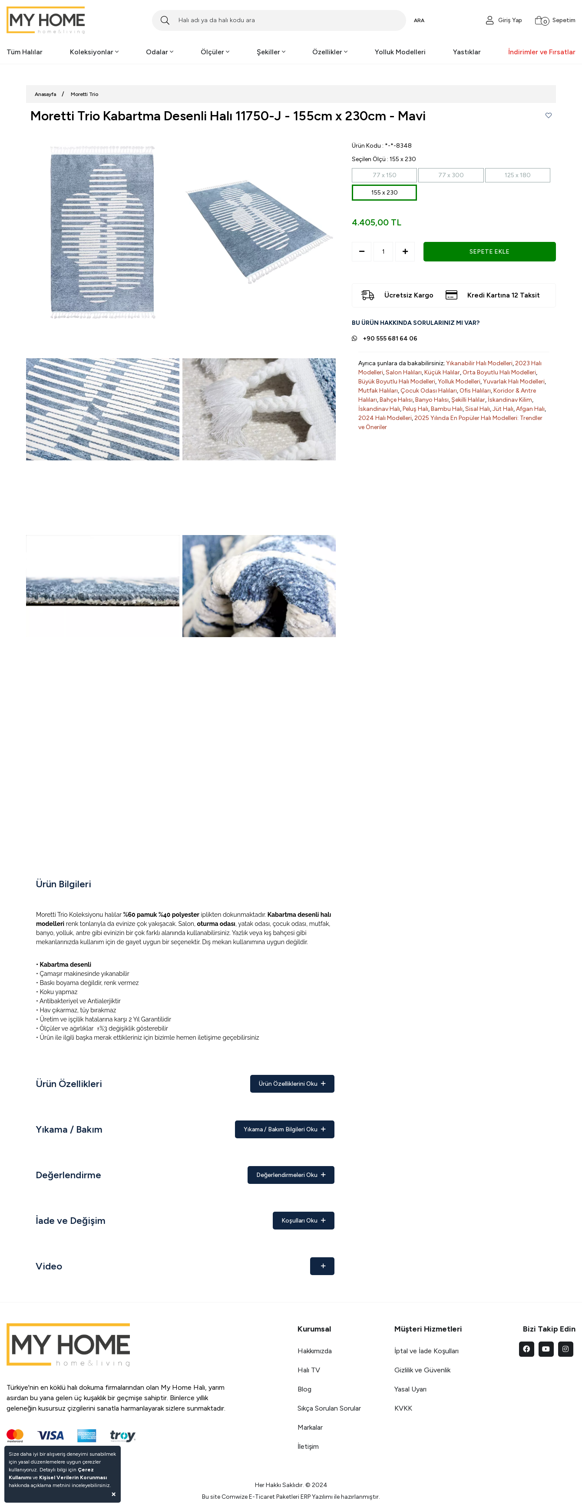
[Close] (113, 1493)
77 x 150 (385, 175)
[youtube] (546, 1349)
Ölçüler (215, 52)
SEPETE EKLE (489, 251)
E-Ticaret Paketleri (274, 1496)
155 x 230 (384, 192)
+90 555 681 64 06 (390, 338)
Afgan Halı (530, 409)
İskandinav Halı (379, 409)
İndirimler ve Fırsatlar (541, 52)
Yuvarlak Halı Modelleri (514, 381)
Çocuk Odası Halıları (428, 390)
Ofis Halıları (475, 390)
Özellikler (329, 52)
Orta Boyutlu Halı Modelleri (499, 372)
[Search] (279, 20)
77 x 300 (451, 175)
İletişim (308, 1446)
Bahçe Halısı (396, 399)
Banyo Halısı (432, 399)
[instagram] (565, 1349)
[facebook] (526, 1349)
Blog (304, 1389)
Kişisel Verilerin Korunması (73, 1477)
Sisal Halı (477, 409)
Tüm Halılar (25, 52)
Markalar (310, 1427)
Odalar (159, 52)
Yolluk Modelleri (400, 52)
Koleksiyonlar (94, 52)
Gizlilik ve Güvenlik (422, 1370)
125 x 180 (518, 175)
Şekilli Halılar (468, 399)
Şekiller (271, 52)
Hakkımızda (315, 1351)
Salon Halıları (404, 372)
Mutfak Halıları (378, 390)
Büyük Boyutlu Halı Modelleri (396, 381)
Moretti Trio (84, 94)
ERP (306, 1496)
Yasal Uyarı (410, 1389)
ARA (419, 20)
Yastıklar (467, 52)
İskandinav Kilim (510, 399)
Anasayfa (45, 94)
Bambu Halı (447, 409)
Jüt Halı (503, 409)
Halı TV (309, 1370)
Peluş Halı (415, 409)
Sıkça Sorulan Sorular (329, 1408)
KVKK (403, 1408)
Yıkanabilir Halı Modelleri (479, 363)
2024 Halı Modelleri (385, 418)
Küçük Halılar (442, 372)
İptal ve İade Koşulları (426, 1351)
